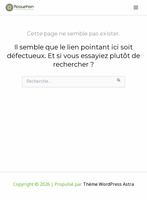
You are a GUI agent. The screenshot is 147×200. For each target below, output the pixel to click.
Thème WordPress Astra (108, 184)
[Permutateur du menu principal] (136, 7)
